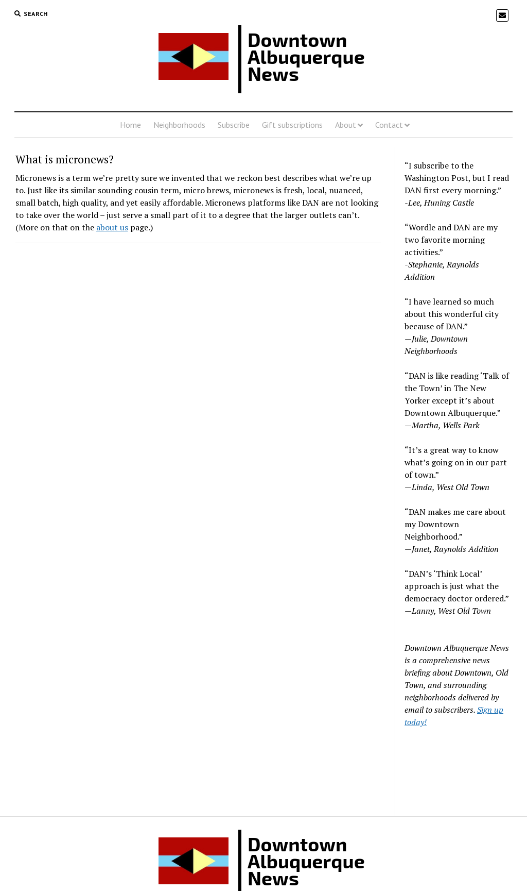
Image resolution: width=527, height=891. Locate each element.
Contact (389, 125)
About (345, 125)
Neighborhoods (179, 125)
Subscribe (234, 125)
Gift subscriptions (292, 125)
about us (112, 227)
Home (130, 125)
